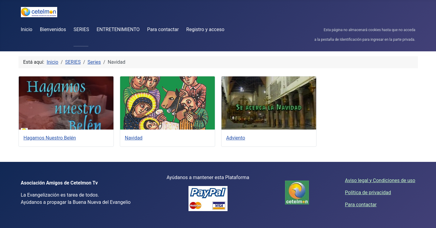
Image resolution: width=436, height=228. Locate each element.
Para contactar (163, 29)
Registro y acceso (205, 29)
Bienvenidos (53, 29)
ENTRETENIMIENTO (118, 29)
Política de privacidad (368, 192)
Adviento (235, 138)
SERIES (81, 29)
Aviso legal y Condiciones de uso (380, 180)
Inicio (26, 29)
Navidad (134, 138)
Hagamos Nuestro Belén (50, 138)
